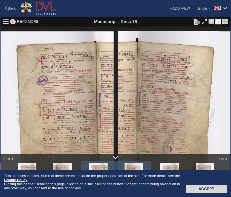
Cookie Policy (15, 180)
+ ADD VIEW (179, 8)
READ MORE (28, 21)
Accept (206, 189)
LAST (223, 159)
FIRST (8, 159)
